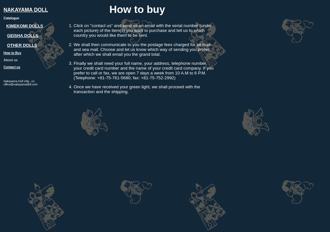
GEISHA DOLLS (22, 35)
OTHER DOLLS (22, 45)
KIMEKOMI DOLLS (24, 26)
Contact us (12, 67)
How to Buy (12, 53)
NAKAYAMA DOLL (26, 10)
